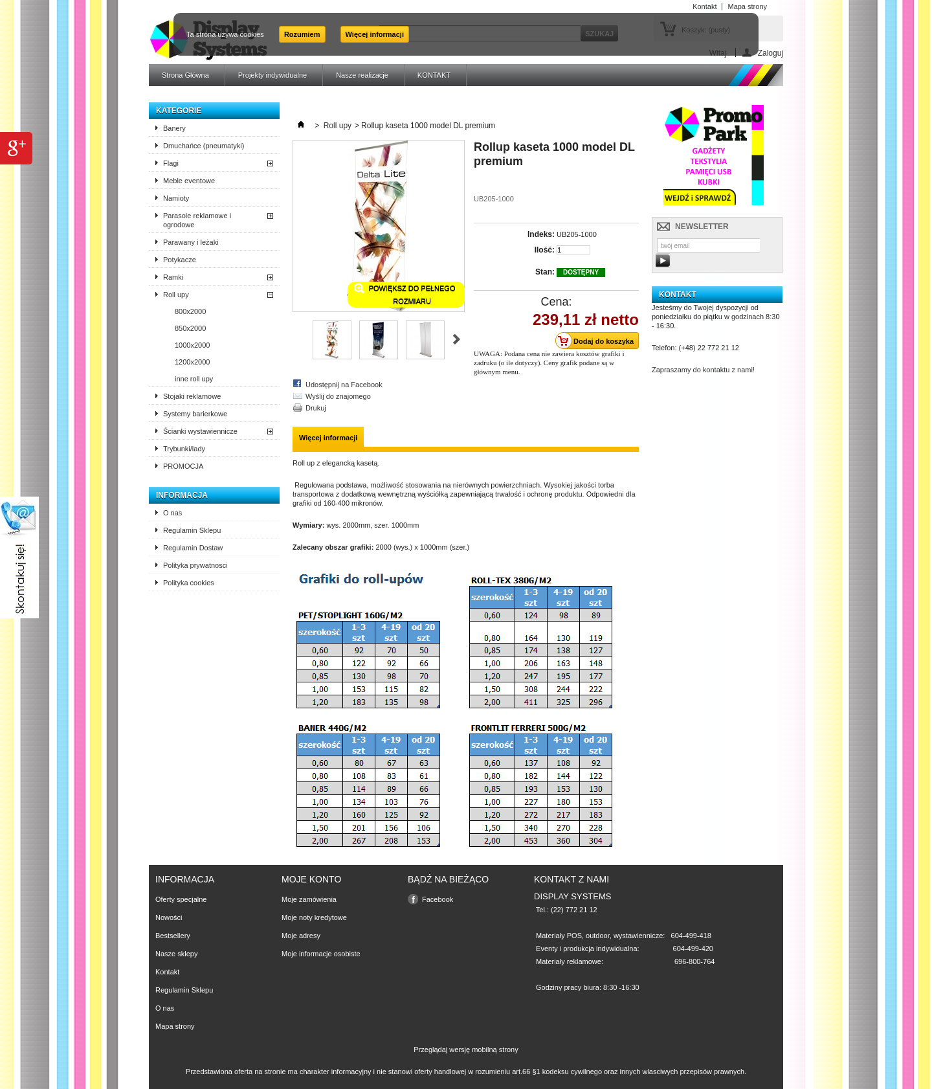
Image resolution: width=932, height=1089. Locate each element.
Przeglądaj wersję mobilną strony (466, 1049)
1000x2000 (192, 345)
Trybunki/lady (184, 449)
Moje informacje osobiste (321, 954)
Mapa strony (175, 1026)
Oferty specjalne (180, 899)
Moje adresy (301, 935)
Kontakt (167, 972)
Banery (174, 128)
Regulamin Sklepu (192, 530)
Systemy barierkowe (195, 414)
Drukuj (315, 408)
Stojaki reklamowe (192, 396)
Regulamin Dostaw (193, 548)
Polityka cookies (188, 583)
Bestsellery (172, 935)
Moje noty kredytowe (314, 917)
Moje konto (311, 879)
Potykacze (179, 260)
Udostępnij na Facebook (344, 384)
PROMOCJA (183, 466)
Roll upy (176, 294)
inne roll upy (194, 379)
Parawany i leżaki (191, 242)
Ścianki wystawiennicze (200, 431)
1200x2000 (192, 362)
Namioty (176, 198)
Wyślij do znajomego (338, 396)
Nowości (169, 917)
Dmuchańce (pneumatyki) (203, 146)
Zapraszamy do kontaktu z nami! (703, 370)
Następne (456, 339)
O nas (172, 513)
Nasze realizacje (362, 75)
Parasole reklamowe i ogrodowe (197, 220)
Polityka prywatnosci (195, 565)
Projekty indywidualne (272, 75)
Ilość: (545, 249)
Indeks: (541, 234)
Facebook (437, 899)
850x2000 (190, 328)
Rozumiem (302, 34)
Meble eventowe (189, 181)
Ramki (173, 277)
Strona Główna (185, 75)
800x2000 (190, 311)
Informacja (182, 495)
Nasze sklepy (176, 954)
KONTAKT (433, 75)
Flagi (171, 163)
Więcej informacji (375, 34)
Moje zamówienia (309, 899)
